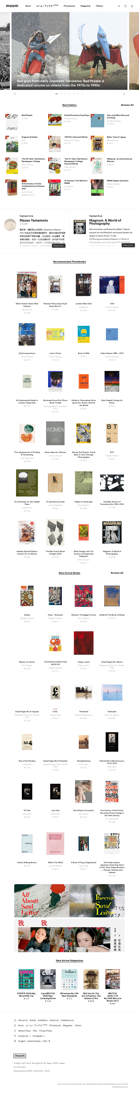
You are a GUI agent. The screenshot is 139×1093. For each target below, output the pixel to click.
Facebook (24, 1036)
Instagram (39, 1036)
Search (119, 6)
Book (28, 6)
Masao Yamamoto (34, 220)
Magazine (85, 6)
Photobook (69, 6)
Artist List (54, 1020)
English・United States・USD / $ (34, 1041)
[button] (15, 94)
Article (33, 1020)
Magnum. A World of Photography (105, 221)
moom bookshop (12, 6)
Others (99, 6)
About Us (23, 1020)
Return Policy (24, 1030)
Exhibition (42, 1020)
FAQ (35, 1030)
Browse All (127, 104)
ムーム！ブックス (47, 5)
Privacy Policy (45, 1030)
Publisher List (67, 1020)
